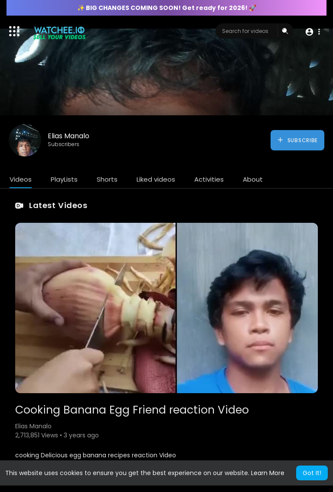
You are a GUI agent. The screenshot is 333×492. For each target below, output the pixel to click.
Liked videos (156, 179)
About (253, 179)
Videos (21, 179)
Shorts (107, 179)
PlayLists (64, 179)
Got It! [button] (312, 473)
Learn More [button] (267, 473)
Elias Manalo (68, 136)
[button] (312, 31)
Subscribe (297, 140)
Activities (209, 179)
